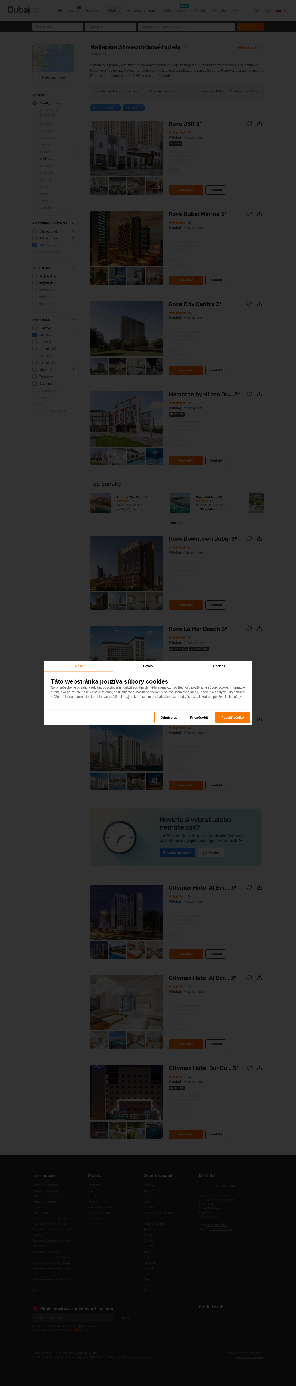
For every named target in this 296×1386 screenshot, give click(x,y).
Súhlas (79, 666)
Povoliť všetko (232, 717)
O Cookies (217, 666)
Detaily (148, 666)
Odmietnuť (168, 717)
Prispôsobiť (199, 717)
